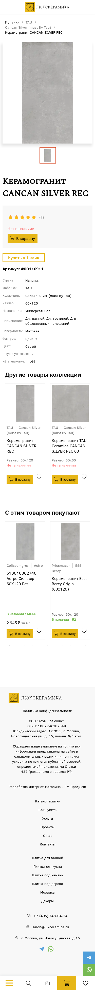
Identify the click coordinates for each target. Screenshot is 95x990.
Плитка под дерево (47, 883)
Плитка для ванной (47, 857)
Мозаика (47, 892)
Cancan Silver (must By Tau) (24, 430)
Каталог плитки (47, 800)
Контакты (47, 843)
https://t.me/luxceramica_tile (89, 958)
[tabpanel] (25, 434)
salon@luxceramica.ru (50, 926)
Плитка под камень (47, 874)
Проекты (47, 826)
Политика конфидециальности (47, 710)
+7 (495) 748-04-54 (50, 915)
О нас (47, 835)
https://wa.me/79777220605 (89, 970)
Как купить (47, 809)
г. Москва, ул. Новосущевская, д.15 (50, 937)
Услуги (47, 818)
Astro (38, 565)
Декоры (47, 900)
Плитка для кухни (47, 866)
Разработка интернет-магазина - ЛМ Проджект (47, 786)
